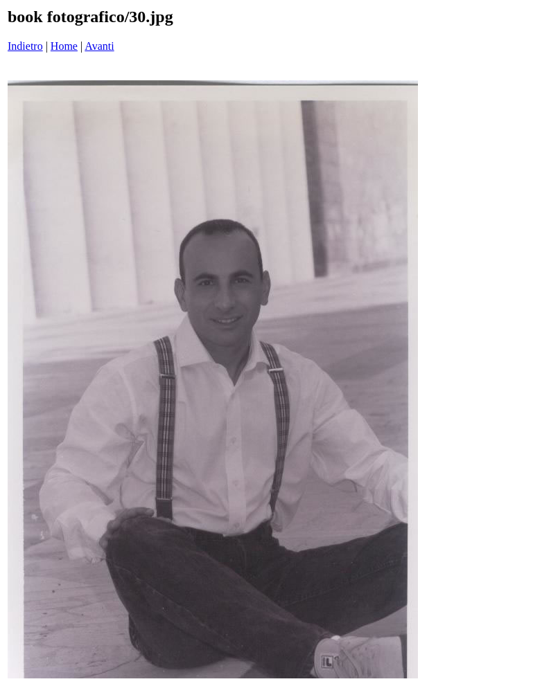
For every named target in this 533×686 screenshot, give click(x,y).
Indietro (25, 46)
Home (64, 46)
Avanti (99, 46)
